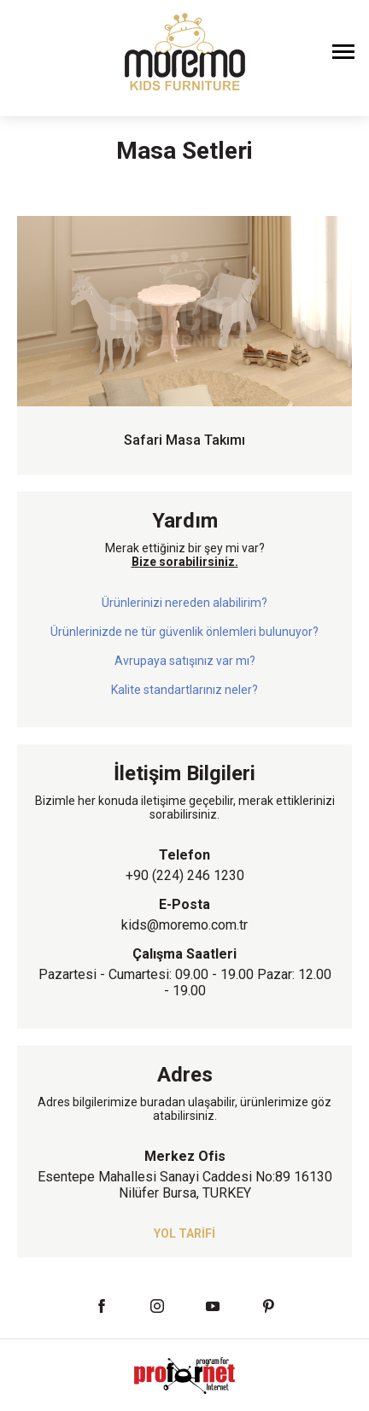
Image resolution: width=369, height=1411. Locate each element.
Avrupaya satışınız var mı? (184, 661)
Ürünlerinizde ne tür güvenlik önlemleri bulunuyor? (184, 631)
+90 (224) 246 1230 (185, 875)
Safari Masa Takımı (184, 440)
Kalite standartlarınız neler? (184, 690)
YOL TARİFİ (184, 1233)
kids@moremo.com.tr (184, 925)
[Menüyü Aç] (343, 51)
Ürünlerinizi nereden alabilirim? (184, 602)
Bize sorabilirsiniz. (185, 561)
